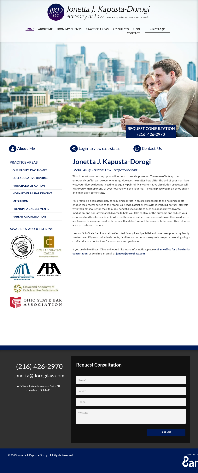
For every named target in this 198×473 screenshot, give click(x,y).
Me (32, 148)
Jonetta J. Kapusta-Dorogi (32, 455)
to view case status (104, 148)
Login (83, 148)
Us (159, 148)
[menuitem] (30, 29)
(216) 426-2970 (151, 134)
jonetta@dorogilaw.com (130, 253)
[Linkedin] (44, 399)
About (22, 148)
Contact (149, 148)
